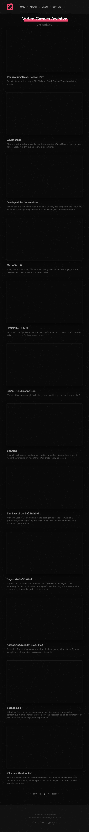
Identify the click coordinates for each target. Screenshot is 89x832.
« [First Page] (26, 793)
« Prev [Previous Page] (33, 793)
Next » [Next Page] (55, 793)
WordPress (45, 817)
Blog (45, 6)
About (33, 6)
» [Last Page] (62, 793)
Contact (57, 6)
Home (21, 6)
